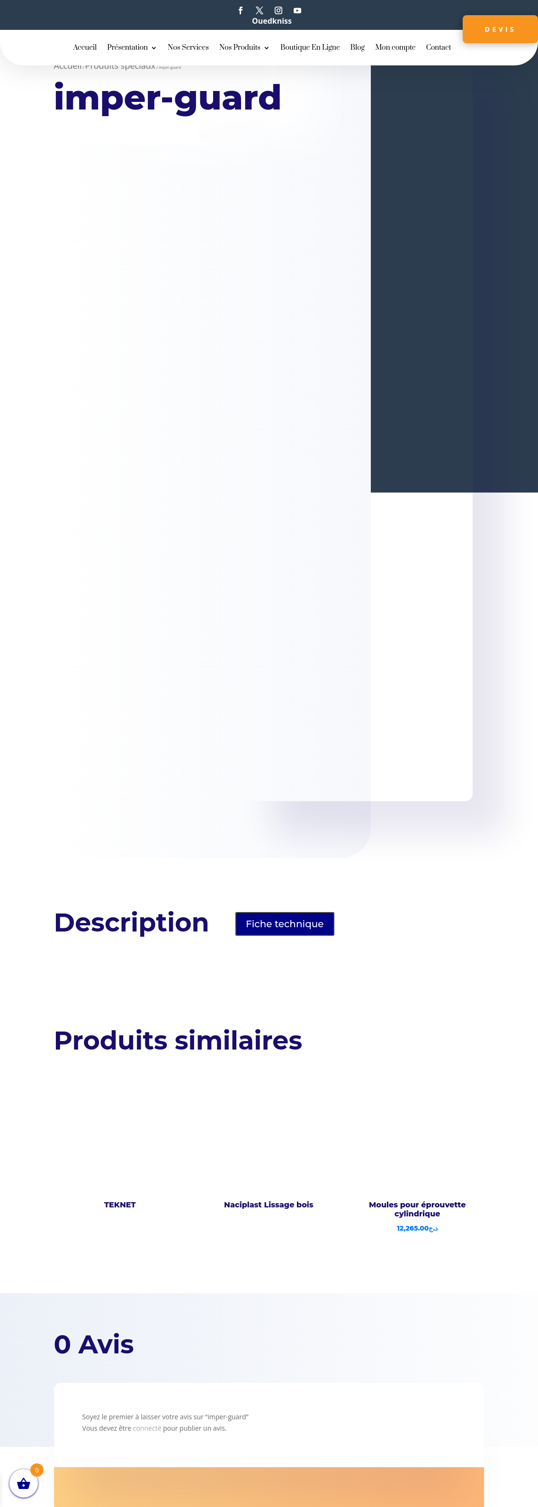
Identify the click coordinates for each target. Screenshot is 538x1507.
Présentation (127, 48)
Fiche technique (285, 924)
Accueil (85, 48)
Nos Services (188, 48)
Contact (438, 48)
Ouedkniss (272, 21)
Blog (357, 48)
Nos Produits (239, 48)
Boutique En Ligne (310, 48)
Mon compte (395, 48)
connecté (147, 1428)
